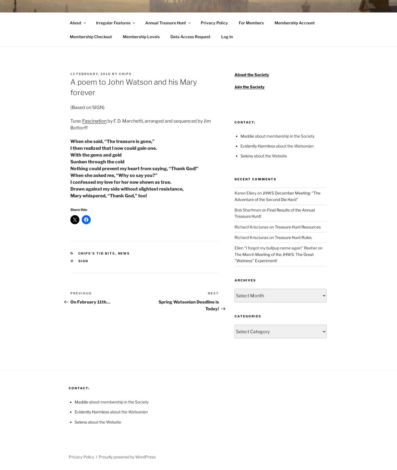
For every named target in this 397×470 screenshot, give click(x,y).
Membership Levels (141, 36)
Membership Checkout (91, 36)
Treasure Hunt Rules (293, 237)
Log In (227, 36)
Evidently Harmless (257, 146)
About (78, 22)
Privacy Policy (214, 22)
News (124, 253)
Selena (246, 155)
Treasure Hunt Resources (298, 227)
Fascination (94, 121)
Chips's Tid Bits (96, 253)
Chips (125, 74)
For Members (251, 22)
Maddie (247, 136)
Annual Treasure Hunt (168, 22)
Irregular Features (116, 22)
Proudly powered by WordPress (127, 456)
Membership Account (294, 22)
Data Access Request (190, 36)
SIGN (83, 261)
